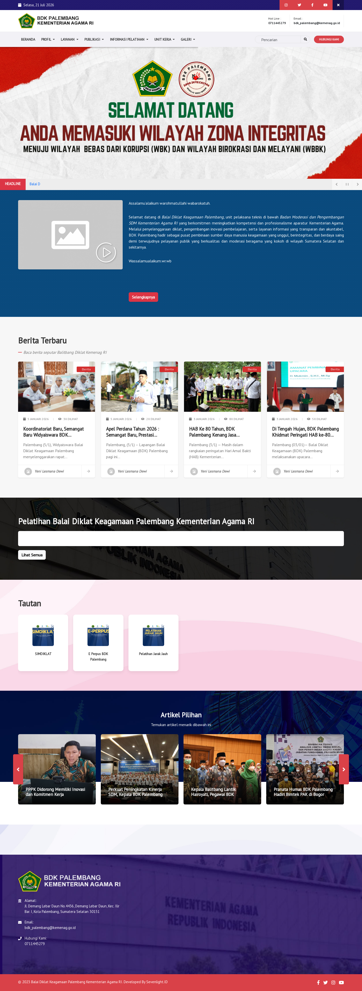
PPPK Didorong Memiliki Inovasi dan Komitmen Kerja (55, 791)
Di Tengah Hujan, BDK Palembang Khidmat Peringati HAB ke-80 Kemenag (305, 432)
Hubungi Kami (329, 39)
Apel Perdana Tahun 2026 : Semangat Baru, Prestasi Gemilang (132, 432)
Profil (46, 39)
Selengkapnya (143, 297)
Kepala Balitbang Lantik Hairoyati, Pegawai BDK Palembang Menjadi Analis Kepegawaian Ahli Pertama (216, 797)
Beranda (28, 39)
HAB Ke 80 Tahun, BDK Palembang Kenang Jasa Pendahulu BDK (212, 432)
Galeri (186, 39)
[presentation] (18, 769)
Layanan (68, 39)
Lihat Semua (31, 554)
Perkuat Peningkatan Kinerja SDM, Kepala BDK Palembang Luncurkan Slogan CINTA (135, 794)
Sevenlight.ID (157, 981)
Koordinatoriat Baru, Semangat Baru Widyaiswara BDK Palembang (53, 432)
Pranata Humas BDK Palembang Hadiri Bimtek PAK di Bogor (303, 791)
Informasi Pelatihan (127, 39)
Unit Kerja (163, 39)
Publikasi (92, 39)
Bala (33, 184)
